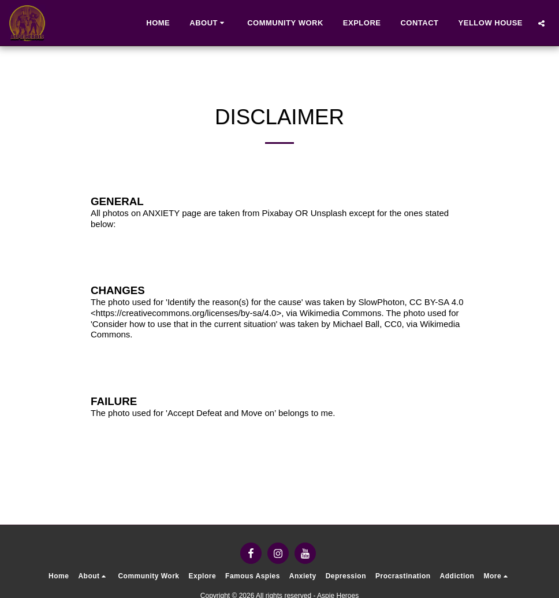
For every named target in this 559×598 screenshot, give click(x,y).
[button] (208, 23)
